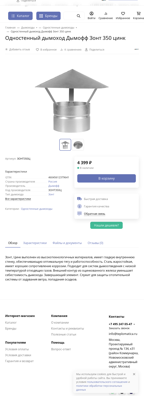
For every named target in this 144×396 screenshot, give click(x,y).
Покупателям (15, 342)
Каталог (11, 322)
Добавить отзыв (19, 49)
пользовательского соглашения (107, 382)
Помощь (57, 342)
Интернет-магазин (20, 315)
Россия (52, 181)
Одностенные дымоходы (36, 208)
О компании (60, 322)
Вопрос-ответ (61, 349)
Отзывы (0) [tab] (95, 243)
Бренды (48, 16)
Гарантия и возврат (19, 361)
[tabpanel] (72, 268)
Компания (59, 315)
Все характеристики (18, 198)
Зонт (51, 194)
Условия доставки (18, 355)
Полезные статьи (63, 334)
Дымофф (53, 186)
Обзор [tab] (12, 243)
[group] (72, 98)
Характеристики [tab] (35, 243)
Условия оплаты (17, 349)
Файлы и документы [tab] (67, 243)
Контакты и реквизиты (67, 328)
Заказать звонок (119, 328)
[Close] (134, 374)
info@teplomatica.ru (123, 334)
